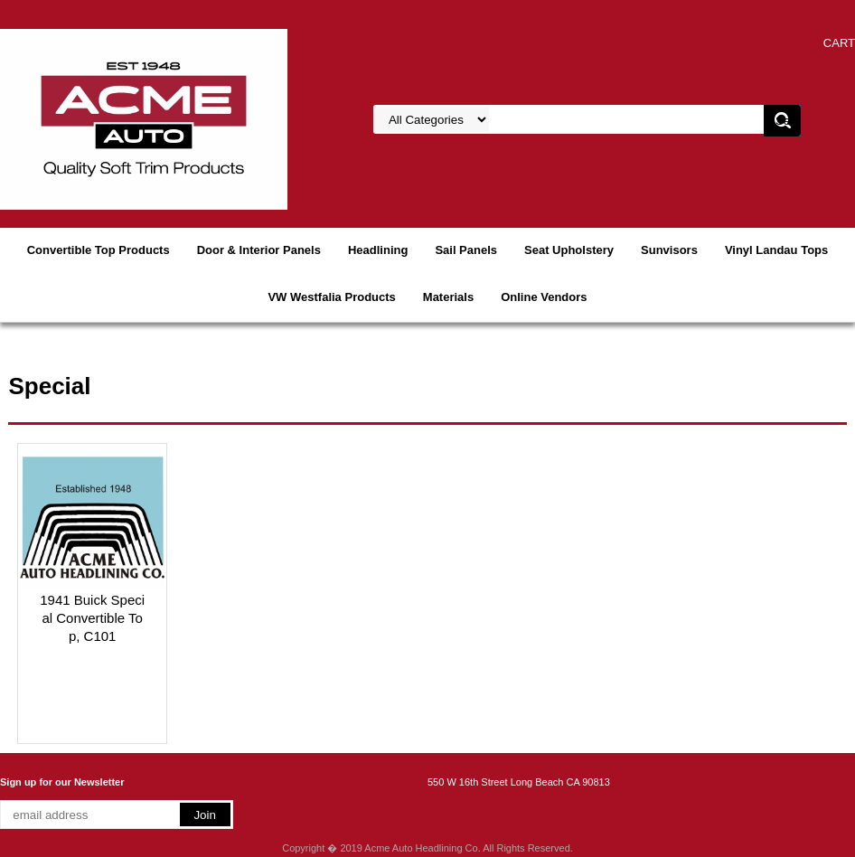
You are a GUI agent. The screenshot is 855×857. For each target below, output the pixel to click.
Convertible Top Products (98, 250)
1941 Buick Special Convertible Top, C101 (92, 618)
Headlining (378, 250)
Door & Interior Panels (259, 250)
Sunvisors (669, 250)
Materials (448, 297)
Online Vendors (544, 297)
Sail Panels (466, 250)
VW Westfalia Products (331, 297)
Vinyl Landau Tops (776, 250)
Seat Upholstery (569, 250)
